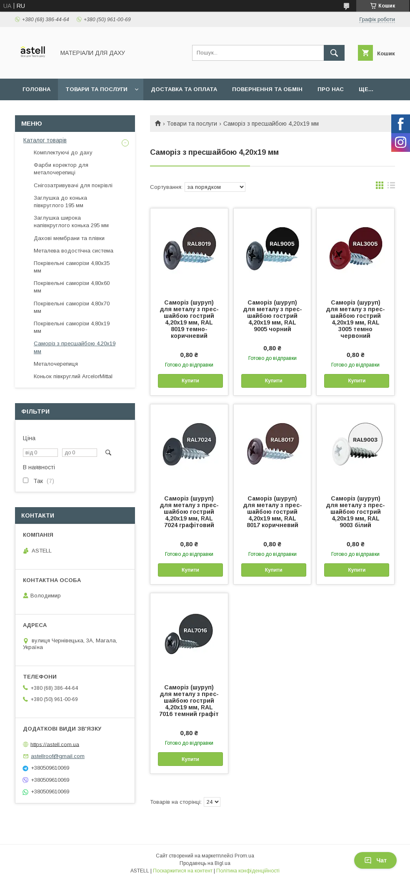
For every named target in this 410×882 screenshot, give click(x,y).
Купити (190, 381)
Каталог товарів (45, 140)
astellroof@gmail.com (58, 756)
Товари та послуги (96, 89)
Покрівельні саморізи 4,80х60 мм (72, 287)
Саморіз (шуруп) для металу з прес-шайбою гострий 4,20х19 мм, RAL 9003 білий (355, 511)
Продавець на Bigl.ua (205, 863)
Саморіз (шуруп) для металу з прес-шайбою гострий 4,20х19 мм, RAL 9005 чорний (272, 315)
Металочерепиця (56, 364)
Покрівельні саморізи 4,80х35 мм (72, 267)
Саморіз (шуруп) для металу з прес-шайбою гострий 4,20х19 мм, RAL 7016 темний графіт (189, 700)
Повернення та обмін (267, 89)
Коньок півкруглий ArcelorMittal (73, 376)
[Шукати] (334, 53)
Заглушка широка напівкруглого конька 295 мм (71, 221)
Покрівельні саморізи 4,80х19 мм (72, 327)
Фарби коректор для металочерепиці (61, 169)
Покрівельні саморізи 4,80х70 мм (72, 307)
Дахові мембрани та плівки (69, 238)
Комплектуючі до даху (63, 152)
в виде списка (391, 187)
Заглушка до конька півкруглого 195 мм (60, 201)
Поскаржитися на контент (182, 871)
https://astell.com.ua (54, 744)
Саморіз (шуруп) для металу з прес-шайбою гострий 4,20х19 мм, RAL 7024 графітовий (189, 511)
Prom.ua (244, 856)
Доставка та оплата (184, 89)
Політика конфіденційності (248, 871)
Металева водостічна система (73, 251)
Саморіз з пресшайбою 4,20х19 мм (74, 347)
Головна (36, 89)
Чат (375, 860)
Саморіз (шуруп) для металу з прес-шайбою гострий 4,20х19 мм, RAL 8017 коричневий (272, 511)
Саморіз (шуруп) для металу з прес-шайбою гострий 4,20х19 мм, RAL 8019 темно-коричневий (189, 319)
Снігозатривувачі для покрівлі (73, 185)
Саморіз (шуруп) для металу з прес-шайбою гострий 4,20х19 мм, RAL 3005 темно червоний (355, 319)
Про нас (331, 89)
